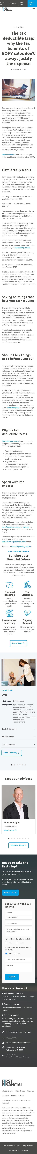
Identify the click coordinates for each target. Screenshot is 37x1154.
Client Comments (8, 745)
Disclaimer (24, 1150)
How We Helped (7, 737)
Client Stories (20, 1091)
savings (26, 527)
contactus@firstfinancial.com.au (18, 1043)
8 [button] (28, 838)
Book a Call (31, 3)
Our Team (5, 1095)
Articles (13, 1095)
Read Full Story (12, 753)
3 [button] (17, 764)
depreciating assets (22, 248)
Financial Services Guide (11, 1146)
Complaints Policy (28, 1146)
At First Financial (8, 155)
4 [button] (20, 764)
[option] (18, 707)
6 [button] (25, 764)
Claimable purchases (10, 441)
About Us (30, 1091)
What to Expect (7, 1091)
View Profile (10, 830)
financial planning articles (21, 547)
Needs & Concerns (8, 729)
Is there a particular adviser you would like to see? (18, 949)
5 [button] (22, 764)
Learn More (18, 643)
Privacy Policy (14, 1150)
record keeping (13, 408)
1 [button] (11, 764)
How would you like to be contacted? (17, 939)
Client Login (21, 3)
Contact (21, 1095)
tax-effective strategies (11, 527)
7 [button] (25, 838)
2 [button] (14, 764)
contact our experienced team (14, 542)
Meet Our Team (18, 845)
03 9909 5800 (2, 3)
